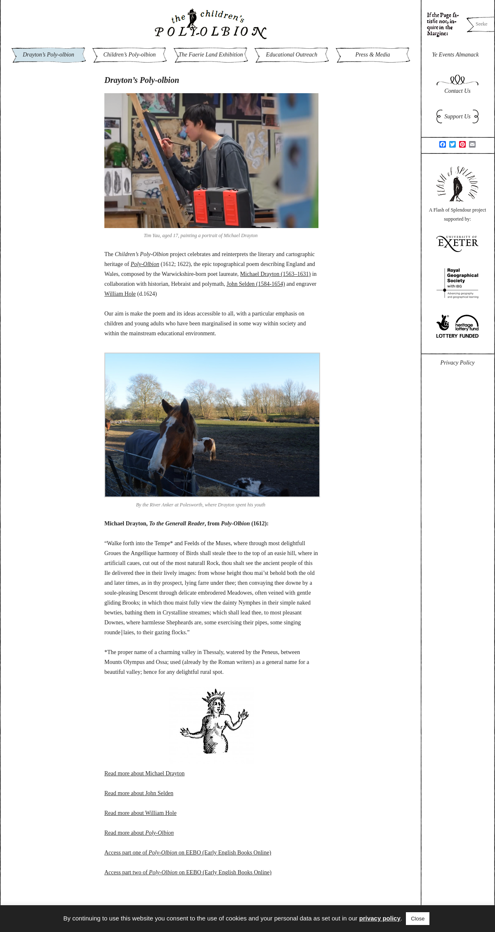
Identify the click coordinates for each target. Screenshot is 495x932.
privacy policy (380, 918)
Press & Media (372, 55)
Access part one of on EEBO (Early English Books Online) (187, 853)
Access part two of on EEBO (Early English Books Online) (187, 872)
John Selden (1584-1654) (255, 284)
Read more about (139, 833)
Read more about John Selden (138, 793)
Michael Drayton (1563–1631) (275, 274)
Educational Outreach (291, 55)
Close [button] (417, 919)
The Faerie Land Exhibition (211, 55)
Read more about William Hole (140, 813)
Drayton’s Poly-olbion (48, 55)
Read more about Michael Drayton (144, 773)
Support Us (457, 116)
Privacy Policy (458, 363)
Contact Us (457, 91)
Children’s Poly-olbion (129, 55)
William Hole (120, 294)
